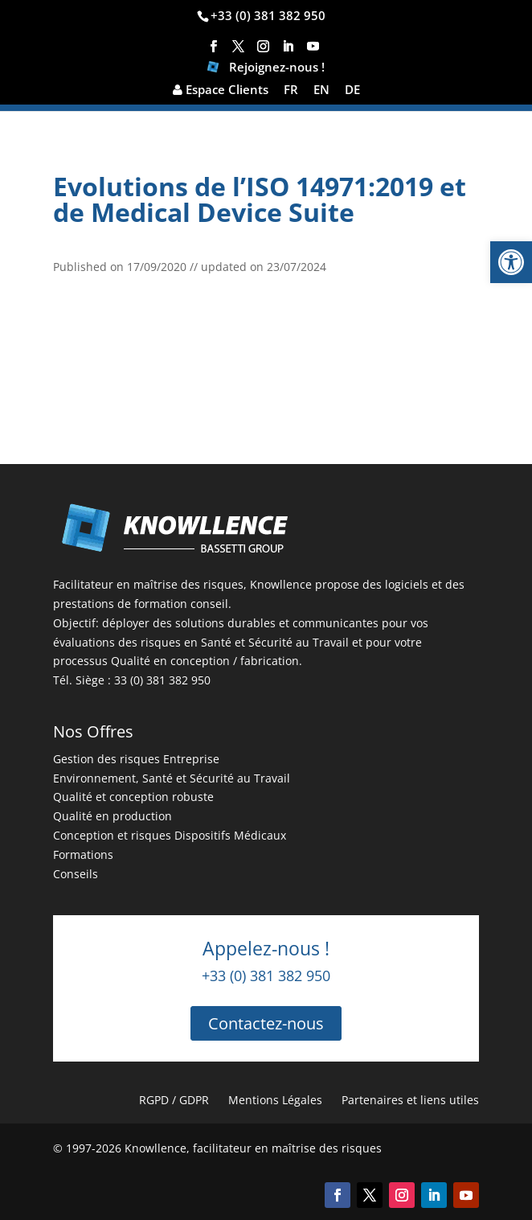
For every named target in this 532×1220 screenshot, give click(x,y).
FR (291, 90)
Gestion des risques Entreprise (136, 758)
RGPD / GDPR (174, 1099)
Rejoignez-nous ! (266, 68)
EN (321, 90)
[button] (511, 262)
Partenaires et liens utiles (410, 1099)
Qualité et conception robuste (133, 796)
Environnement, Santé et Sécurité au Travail (171, 778)
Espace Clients (220, 90)
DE (352, 90)
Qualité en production (112, 816)
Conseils (75, 873)
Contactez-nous (266, 1023)
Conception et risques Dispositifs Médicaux (169, 835)
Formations (83, 854)
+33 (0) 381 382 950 (268, 15)
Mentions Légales (275, 1099)
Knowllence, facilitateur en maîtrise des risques (253, 1148)
